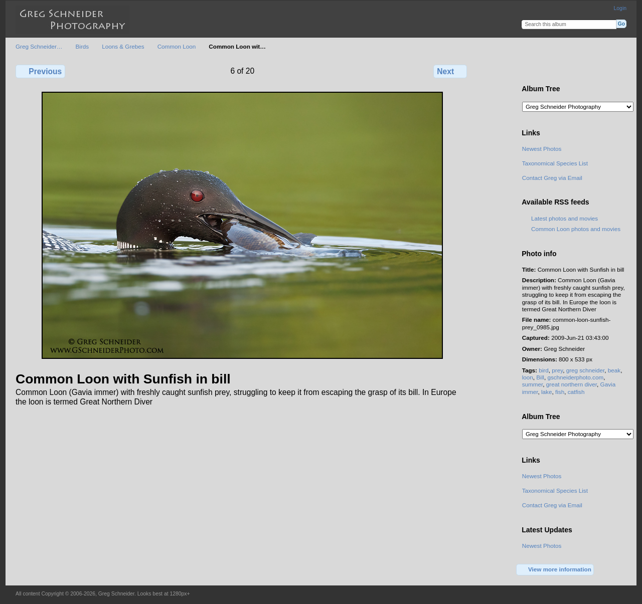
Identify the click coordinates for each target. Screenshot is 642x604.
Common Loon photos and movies (575, 229)
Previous (40, 71)
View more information (555, 570)
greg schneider (585, 370)
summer (532, 384)
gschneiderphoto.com (575, 377)
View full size (527, 70)
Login (620, 8)
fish (559, 391)
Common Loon (176, 46)
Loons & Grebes (123, 46)
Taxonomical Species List (555, 163)
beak (614, 370)
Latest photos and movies (564, 218)
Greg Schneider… (39, 46)
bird (544, 370)
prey (557, 370)
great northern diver (571, 384)
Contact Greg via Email (552, 177)
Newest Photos (542, 148)
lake (546, 391)
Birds (82, 46)
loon (527, 377)
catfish (576, 391)
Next (450, 71)
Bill (540, 377)
